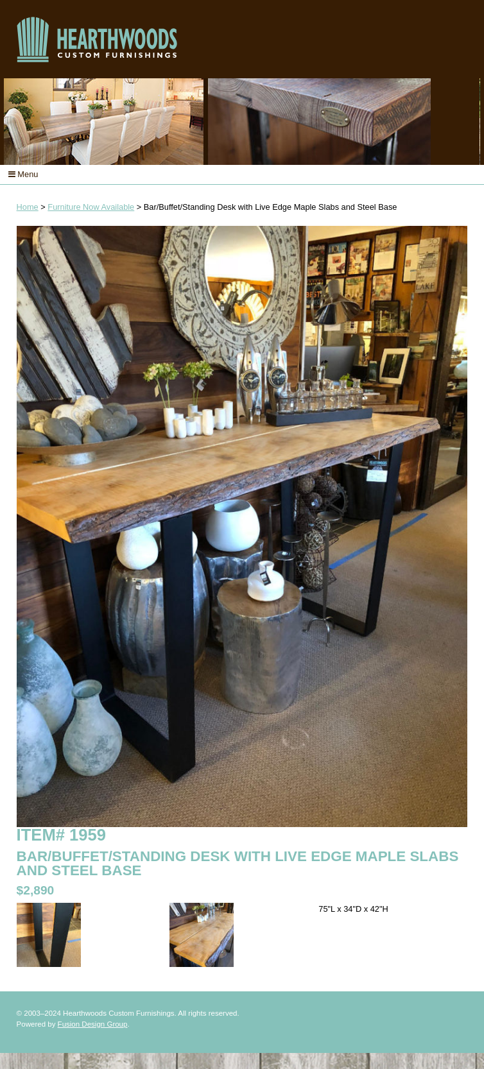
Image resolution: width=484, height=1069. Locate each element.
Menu (23, 174)
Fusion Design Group (93, 1024)
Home (28, 207)
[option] (242, 121)
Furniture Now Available (91, 207)
